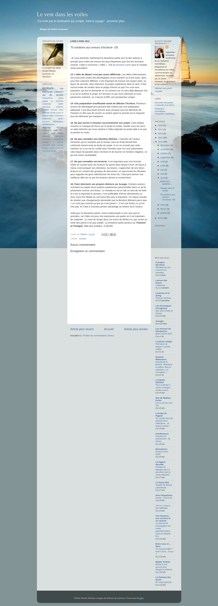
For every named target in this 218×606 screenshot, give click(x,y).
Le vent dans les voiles (62, 14)
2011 (160, 218)
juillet (163, 165)
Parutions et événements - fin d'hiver (163, 439)
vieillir (60, 104)
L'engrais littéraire (160, 381)
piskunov (121, 598)
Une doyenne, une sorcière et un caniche (163, 518)
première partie (123, 65)
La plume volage (164, 341)
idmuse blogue (163, 505)
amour (53, 133)
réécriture (46, 107)
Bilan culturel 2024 (164, 334)
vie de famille (52, 95)
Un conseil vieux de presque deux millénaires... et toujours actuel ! (164, 422)
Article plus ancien (136, 329)
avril (163, 178)
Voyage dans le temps (167, 189)
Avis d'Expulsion (164, 495)
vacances (46, 104)
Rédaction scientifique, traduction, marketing (164, 111)
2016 (160, 125)
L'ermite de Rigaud (161, 414)
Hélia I (52, 116)
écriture (82, 238)
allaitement (47, 119)
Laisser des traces (161, 281)
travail (52, 113)
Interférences (162, 434)
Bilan (61, 130)
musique (45, 142)
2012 (160, 142)
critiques (58, 91)
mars (163, 205)
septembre (166, 157)
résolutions (47, 130)
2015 (160, 129)
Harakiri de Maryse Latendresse (164, 486)
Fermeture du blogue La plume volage (163, 346)
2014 (160, 133)
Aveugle (160, 321)
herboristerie (58, 139)
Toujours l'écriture (163, 298)
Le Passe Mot (162, 482)
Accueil (108, 329)
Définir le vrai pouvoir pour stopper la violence (164, 567)
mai (163, 174)
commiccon (59, 136)
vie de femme (51, 151)
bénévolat (46, 136)
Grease (45, 133)
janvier (164, 213)
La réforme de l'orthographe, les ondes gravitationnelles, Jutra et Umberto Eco (163, 529)
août (163, 161)
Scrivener (59, 116)
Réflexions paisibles (165, 182)
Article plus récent (82, 329)
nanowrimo (47, 98)
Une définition (162, 508)
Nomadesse (161, 449)
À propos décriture (160, 263)
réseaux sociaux (48, 148)
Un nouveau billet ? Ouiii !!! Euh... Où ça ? (164, 551)
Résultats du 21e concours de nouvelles (163, 270)
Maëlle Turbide (163, 562)
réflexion (59, 127)
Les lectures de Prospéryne (163, 330)
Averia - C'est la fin (164, 498)
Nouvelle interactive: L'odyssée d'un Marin (165, 103)
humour (54, 110)
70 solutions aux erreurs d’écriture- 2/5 (167, 197)
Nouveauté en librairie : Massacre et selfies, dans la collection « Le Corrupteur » (164, 367)
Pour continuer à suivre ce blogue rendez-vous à (163, 387)
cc (52, 101)
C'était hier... (161, 285)
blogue (60, 133)
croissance (46, 139)
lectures (59, 101)
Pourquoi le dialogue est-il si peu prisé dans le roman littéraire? (163, 471)
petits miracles (57, 145)
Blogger (140, 598)
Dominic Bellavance (161, 358)
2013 (160, 137)
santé (55, 130)
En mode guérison (164, 582)
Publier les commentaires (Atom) (98, 335)
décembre (166, 145)
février (164, 209)
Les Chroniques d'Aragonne (163, 307)
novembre (166, 149)
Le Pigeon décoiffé (161, 463)
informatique (58, 122)
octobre (164, 153)
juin (162, 170)
